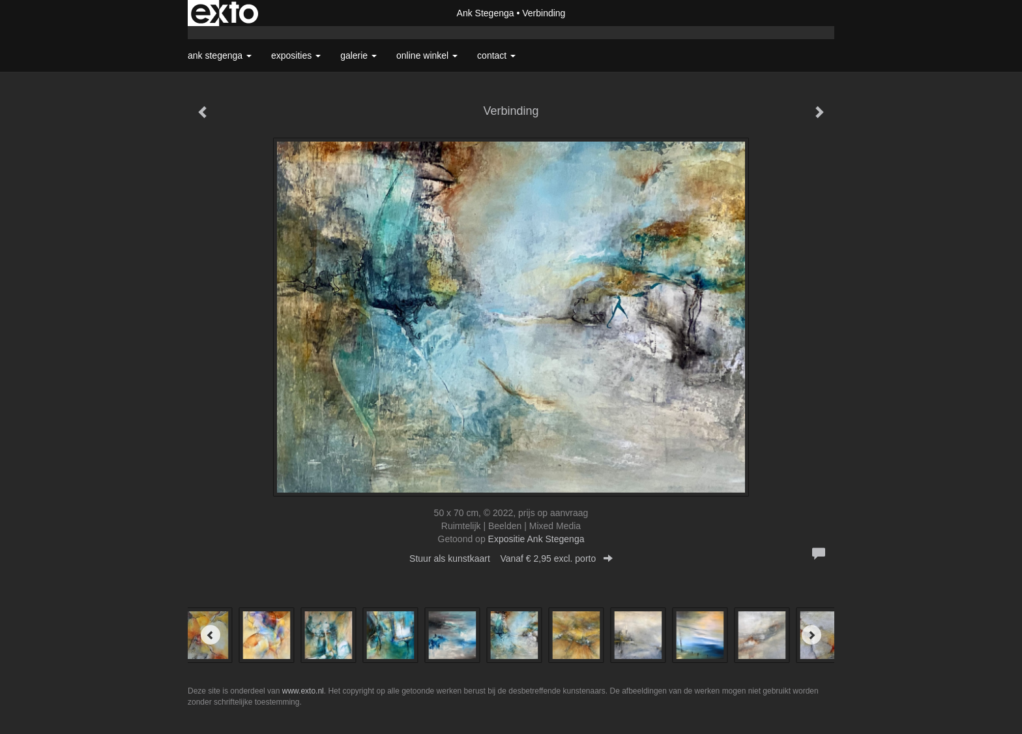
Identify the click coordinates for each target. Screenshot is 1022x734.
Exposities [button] (296, 55)
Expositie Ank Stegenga (536, 539)
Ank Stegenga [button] (220, 55)
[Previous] (210, 635)
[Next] (811, 635)
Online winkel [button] (427, 55)
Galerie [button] (358, 55)
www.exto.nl (303, 691)
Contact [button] (496, 55)
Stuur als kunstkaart (511, 558)
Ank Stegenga (485, 13)
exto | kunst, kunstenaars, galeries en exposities (224, 13)
